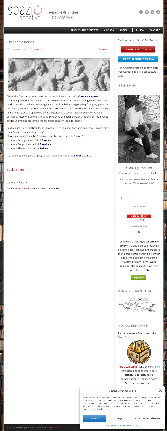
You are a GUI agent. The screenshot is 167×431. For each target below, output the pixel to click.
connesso (25, 188)
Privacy (57, 427)
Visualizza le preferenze (147, 418)
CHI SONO (109, 30)
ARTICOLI (124, 30)
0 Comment (106, 49)
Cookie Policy (110, 425)
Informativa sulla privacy (128, 425)
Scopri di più (138, 277)
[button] (160, 390)
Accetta (94, 418)
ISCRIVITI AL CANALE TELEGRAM (138, 59)
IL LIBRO (140, 30)
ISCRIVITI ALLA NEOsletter (138, 49)
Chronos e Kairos (20, 42)
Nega (119, 418)
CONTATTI (155, 30)
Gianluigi (39, 49)
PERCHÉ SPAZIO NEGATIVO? (84, 30)
